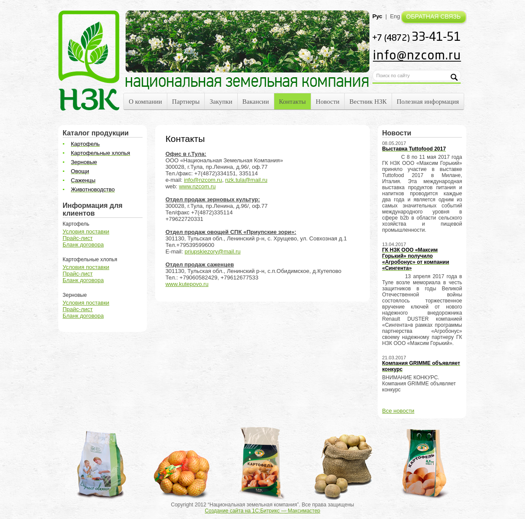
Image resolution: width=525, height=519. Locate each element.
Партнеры (186, 101)
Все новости (398, 410)
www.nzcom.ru (197, 186)
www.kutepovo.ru (187, 284)
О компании (145, 101)
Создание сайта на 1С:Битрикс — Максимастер (262, 511)
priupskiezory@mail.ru (213, 251)
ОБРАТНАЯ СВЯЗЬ (433, 16)
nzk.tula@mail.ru (246, 180)
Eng (395, 16)
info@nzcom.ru (203, 180)
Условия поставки (86, 231)
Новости (327, 101)
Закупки (220, 101)
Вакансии (256, 101)
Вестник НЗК (368, 101)
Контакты (292, 101)
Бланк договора (83, 244)
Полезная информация (428, 101)
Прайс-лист (78, 238)
